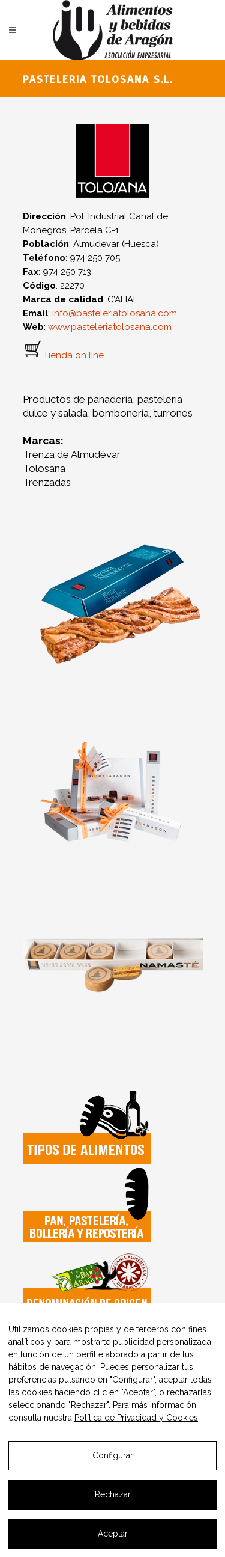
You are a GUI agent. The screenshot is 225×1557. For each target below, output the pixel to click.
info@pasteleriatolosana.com (114, 313)
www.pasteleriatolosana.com (110, 327)
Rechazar (113, 1494)
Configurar (112, 1455)
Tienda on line (73, 355)
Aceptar (113, 1533)
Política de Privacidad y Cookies (136, 1417)
